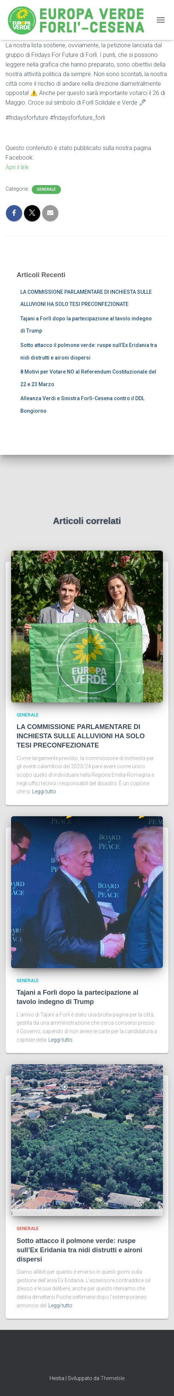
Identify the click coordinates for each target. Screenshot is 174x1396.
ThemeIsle (112, 1378)
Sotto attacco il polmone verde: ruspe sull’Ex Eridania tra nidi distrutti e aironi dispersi (79, 1250)
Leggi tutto (44, 791)
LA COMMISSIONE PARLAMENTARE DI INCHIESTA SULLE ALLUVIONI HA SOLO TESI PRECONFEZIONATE (81, 736)
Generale (46, 189)
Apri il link (17, 167)
